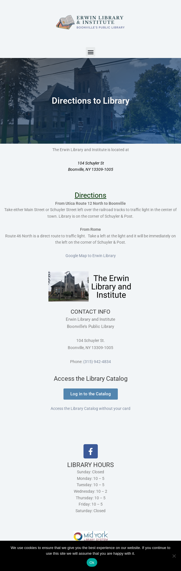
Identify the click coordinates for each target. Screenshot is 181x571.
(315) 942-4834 (97, 361)
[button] (90, 52)
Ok (91, 562)
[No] (174, 556)
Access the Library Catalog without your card (90, 408)
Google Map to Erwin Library (90, 255)
